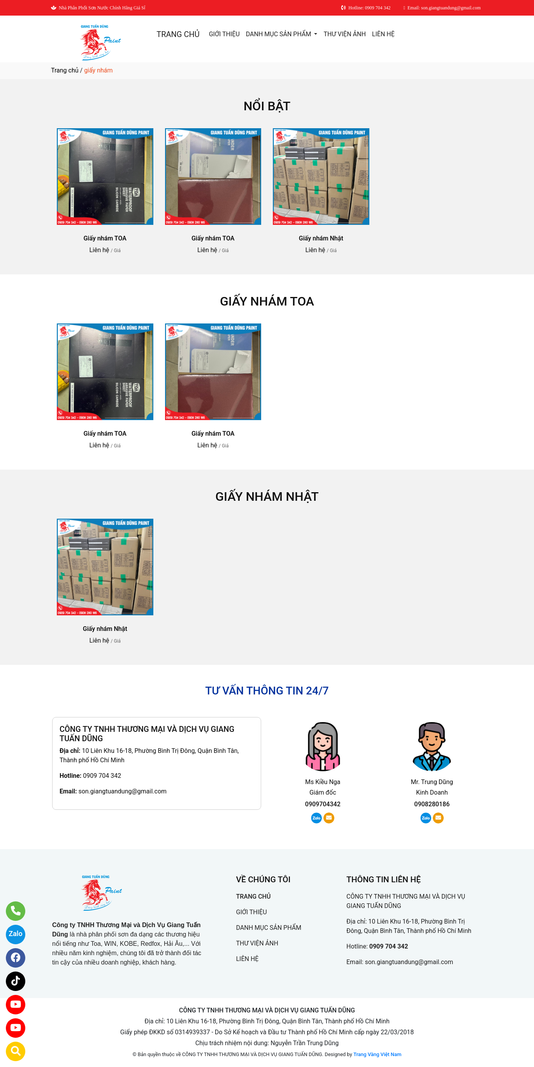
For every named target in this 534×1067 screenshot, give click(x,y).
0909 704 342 (102, 775)
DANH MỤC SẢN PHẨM (279, 34)
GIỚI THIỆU (224, 34)
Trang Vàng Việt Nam (377, 1054)
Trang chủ (65, 70)
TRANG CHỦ (177, 34)
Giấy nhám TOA (104, 238)
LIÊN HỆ (383, 34)
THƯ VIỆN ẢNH (344, 34)
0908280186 (432, 804)
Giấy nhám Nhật (321, 238)
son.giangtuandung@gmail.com (122, 791)
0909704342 (323, 804)
